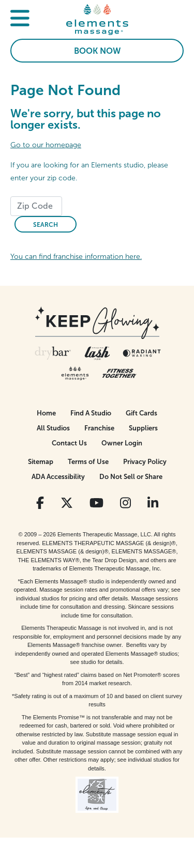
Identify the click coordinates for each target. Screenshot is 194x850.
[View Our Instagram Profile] (125, 503)
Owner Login (121, 443)
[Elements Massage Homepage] (97, 19)
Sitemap (40, 462)
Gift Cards (141, 413)
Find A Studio (90, 413)
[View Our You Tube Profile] (96, 503)
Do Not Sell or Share (130, 477)
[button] (19, 19)
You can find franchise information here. (76, 256)
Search (45, 224)
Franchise (99, 428)
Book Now (97, 51)
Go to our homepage (45, 145)
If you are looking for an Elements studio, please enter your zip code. (89, 171)
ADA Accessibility (58, 477)
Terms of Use (88, 462)
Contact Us (69, 443)
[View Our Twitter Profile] (66, 503)
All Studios (53, 428)
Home (46, 413)
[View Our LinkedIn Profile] (153, 503)
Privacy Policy (145, 462)
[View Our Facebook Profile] (40, 503)
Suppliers (143, 428)
